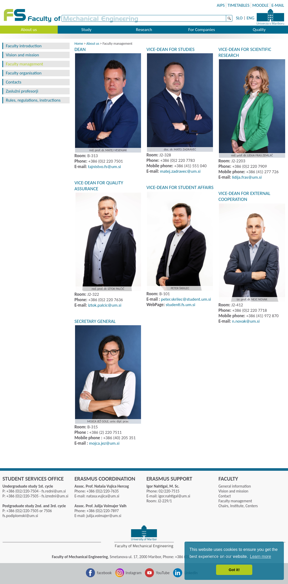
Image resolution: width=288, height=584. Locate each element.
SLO (239, 18)
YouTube (163, 572)
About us (29, 29)
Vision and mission (22, 55)
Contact (224, 496)
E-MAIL (277, 5)
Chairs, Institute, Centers (238, 505)
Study (86, 29)
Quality (259, 29)
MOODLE (260, 5)
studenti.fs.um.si (180, 304)
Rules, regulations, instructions (33, 100)
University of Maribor (270, 17)
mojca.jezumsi (104, 443)
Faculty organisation (23, 73)
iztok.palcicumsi (104, 305)
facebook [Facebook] (104, 572)
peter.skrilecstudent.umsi (186, 299)
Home (79, 43)
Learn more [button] (260, 556)
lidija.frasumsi (247, 177)
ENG (250, 18)
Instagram (133, 572)
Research (144, 29)
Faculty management (24, 64)
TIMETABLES (238, 5)
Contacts (13, 82)
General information (234, 486)
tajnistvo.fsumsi (104, 166)
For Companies (201, 29)
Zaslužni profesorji (22, 91)
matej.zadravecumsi (180, 171)
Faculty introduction (23, 46)
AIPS (221, 5)
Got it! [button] (234, 570)
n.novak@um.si (245, 321)
